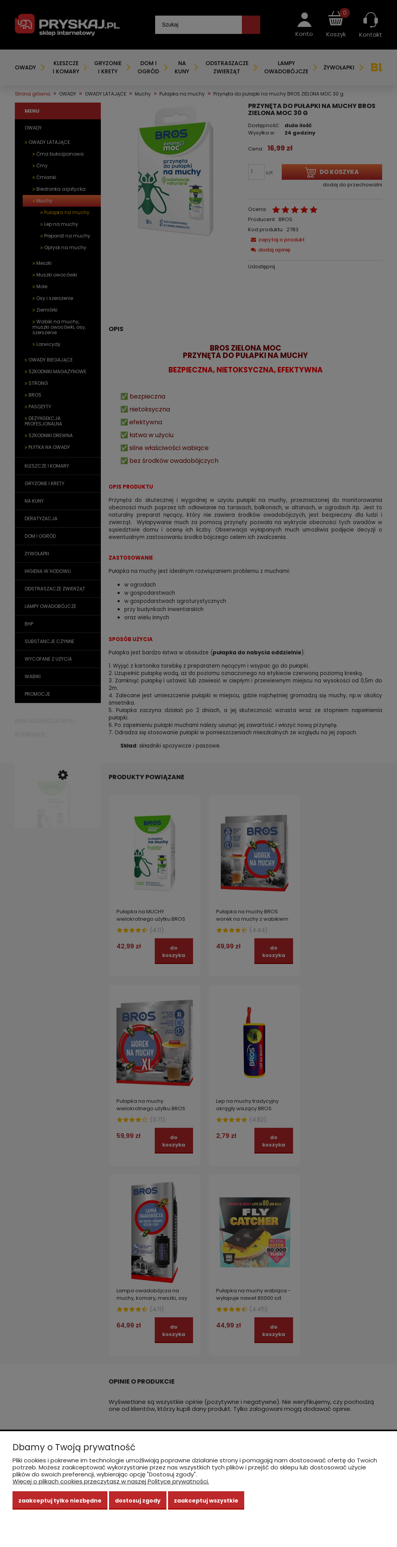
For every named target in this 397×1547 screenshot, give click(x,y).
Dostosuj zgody (138, 1500)
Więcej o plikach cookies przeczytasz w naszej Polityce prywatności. (111, 1481)
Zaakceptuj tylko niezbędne (60, 1500)
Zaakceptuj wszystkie (206, 1500)
